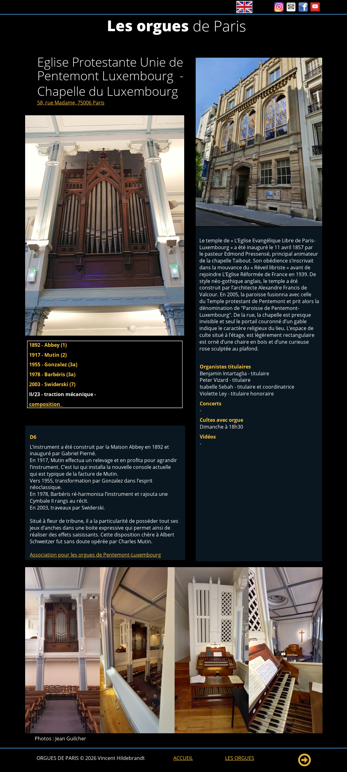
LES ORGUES (239, 758)
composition (46, 404)
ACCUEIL (183, 758)
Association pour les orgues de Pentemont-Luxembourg (95, 554)
